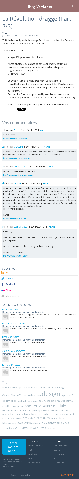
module (43, 404)
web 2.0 (19, 421)
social (5, 417)
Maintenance (12, 296)
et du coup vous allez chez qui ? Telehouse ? (29, 369)
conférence (7, 394)
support (28, 417)
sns (72, 413)
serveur (65, 413)
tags (35, 417)
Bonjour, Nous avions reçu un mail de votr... (28, 356)
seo (59, 413)
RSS (8, 272)
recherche (17, 413)
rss (50, 413)
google (36, 399)
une (64, 417)
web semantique (32, 421)
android (12, 386)
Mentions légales (61, 460)
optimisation (24, 409)
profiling (69, 409)
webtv (64, 422)
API (55, 456)
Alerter (43, 130)
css (14, 394)
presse (60, 409)
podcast (52, 409)
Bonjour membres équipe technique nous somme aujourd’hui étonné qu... (42, 328)
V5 (3, 421)
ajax (4, 386)
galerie (28, 399)
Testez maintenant (13, 445)
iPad (64, 399)
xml (14, 426)
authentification (49, 386)
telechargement (46, 417)
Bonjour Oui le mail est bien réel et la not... (28, 342)
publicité (6, 413)
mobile (31, 405)
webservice (50, 421)
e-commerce (65, 394)
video (10, 421)
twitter (57, 417)
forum (20, 399)
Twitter (9, 278)
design (37, 393)
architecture (28, 386)
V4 (75, 417)
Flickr (8, 290)
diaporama (51, 394)
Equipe (57, 447)
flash (14, 399)
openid (14, 409)
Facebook (11, 284)
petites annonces (38, 409)
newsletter (56, 405)
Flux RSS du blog (35, 443)
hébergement (52, 399)
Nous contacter (60, 443)
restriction (44, 413)
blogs (60, 386)
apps (19, 386)
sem (55, 413)
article (38, 386)
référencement (30, 413)
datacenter (22, 394)
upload (70, 417)
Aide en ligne (59, 451)
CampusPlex (70, 386)
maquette (16, 404)
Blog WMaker (39, 6)
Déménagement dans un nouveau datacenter (23, 311)
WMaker (6, 426)
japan (4, 405)
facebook (7, 399)
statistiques (16, 417)
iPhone (71, 399)
